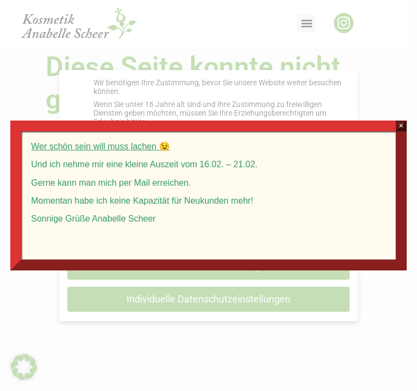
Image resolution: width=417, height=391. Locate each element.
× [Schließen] (401, 125)
